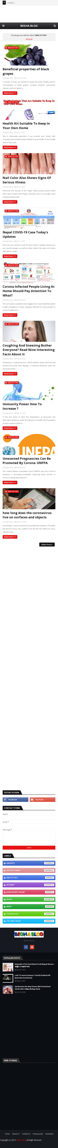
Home (7, 1134)
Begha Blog (8, 78)
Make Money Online (30, 892)
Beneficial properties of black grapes (26, 71)
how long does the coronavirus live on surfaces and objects (27, 515)
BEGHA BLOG (29, 25)
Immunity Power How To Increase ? (22, 406)
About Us (15, 1134)
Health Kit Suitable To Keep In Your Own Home (26, 125)
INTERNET (30, 885)
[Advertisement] (29, 668)
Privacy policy (38, 1134)
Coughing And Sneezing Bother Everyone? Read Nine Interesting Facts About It (29, 349)
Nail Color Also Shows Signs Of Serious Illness (27, 180)
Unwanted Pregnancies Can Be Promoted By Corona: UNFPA (27, 460)
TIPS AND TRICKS (30, 921)
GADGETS (30, 863)
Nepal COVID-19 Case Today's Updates (25, 234)
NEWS (30, 906)
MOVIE (30, 899)
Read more (8, 93)
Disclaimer (50, 1134)
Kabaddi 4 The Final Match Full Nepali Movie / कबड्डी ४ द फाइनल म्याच (34, 965)
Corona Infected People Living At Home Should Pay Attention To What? (29, 290)
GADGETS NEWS (30, 870)
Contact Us (26, 1134)
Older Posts (46, 544)
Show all (29, 39)
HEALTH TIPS (30, 877)
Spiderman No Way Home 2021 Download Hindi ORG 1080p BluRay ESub (32, 987)
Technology (30, 914)
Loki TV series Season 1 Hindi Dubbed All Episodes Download (32, 976)
